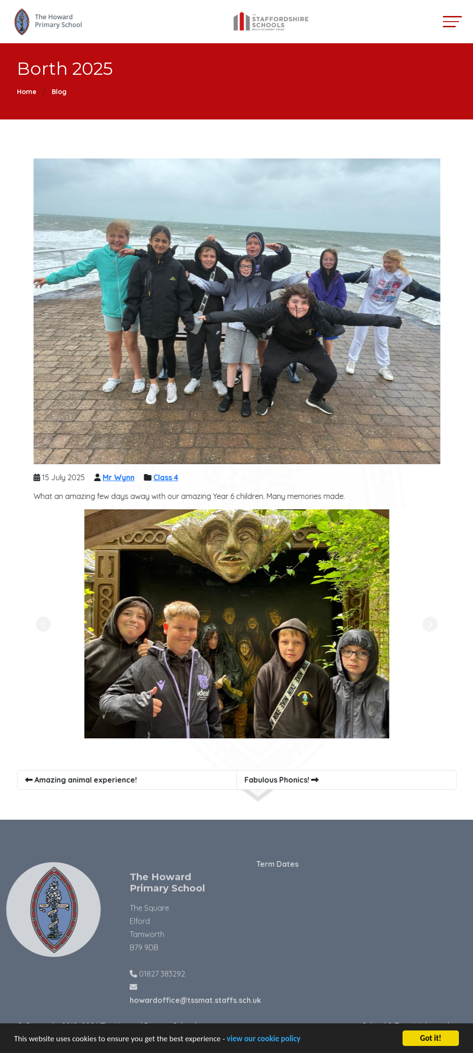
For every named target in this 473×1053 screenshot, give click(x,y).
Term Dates (292, 864)
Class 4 (167, 477)
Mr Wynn (120, 477)
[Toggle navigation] (452, 21)
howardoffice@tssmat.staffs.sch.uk (195, 1016)
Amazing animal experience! (83, 779)
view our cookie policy (264, 1041)
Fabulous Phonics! (283, 779)
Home (27, 91)
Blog (59, 91)
